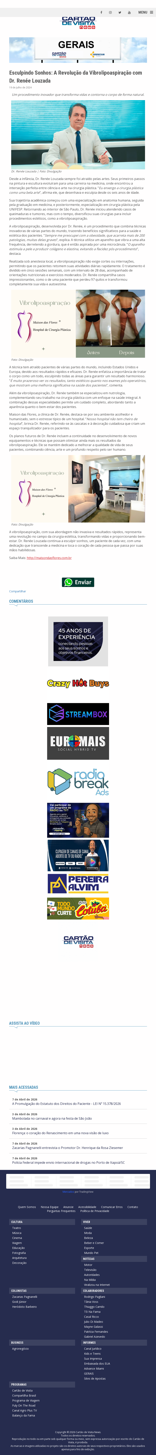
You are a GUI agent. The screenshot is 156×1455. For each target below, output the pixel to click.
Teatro (16, 1228)
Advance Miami (94, 1368)
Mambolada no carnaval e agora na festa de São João (52, 1118)
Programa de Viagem (26, 1400)
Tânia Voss (91, 1302)
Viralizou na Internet (97, 1285)
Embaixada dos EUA (97, 1363)
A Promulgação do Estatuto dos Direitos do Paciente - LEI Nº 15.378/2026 (66, 1103)
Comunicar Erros (112, 1207)
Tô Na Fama (92, 1312)
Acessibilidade (87, 1207)
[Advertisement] (78, 991)
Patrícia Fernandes (96, 1332)
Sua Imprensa (93, 1358)
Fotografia (19, 1253)
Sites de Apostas (95, 1378)
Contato (132, 1207)
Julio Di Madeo (93, 1322)
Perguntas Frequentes (61, 1211)
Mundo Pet (91, 1253)
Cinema (17, 1238)
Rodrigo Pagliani (94, 1297)
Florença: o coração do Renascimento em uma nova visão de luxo (60, 1133)
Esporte (89, 1248)
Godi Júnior (19, 1302)
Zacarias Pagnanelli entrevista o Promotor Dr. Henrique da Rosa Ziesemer (67, 1148)
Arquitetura (19, 1258)
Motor (88, 1265)
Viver (86, 1222)
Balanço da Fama (23, 1415)
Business (17, 1342)
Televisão (90, 1270)
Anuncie (68, 1207)
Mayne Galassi (93, 1327)
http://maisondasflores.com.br (49, 558)
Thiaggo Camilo (94, 1307)
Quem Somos (27, 1207)
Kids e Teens (92, 1353)
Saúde (88, 1228)
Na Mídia (90, 1280)
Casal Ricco (91, 1317)
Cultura (16, 1222)
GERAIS (89, 1373)
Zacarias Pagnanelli (24, 1297)
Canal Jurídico (92, 1348)
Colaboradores (93, 1290)
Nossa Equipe (50, 1207)
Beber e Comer (94, 1243)
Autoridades (92, 1275)
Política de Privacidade (94, 1211)
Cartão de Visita (22, 1390)
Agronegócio (20, 1348)
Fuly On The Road (23, 1405)
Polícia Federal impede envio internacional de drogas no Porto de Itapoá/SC (68, 1162)
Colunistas (19, 1290)
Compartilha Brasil (24, 1395)
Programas (19, 1384)
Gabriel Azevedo (94, 1336)
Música (16, 1233)
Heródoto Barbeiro (24, 1307)
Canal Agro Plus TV (24, 1410)
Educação (18, 1248)
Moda (88, 1233)
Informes (89, 1342)
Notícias (88, 1258)
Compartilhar (17, 591)
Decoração (19, 1263)
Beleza (88, 1238)
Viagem (17, 1243)
